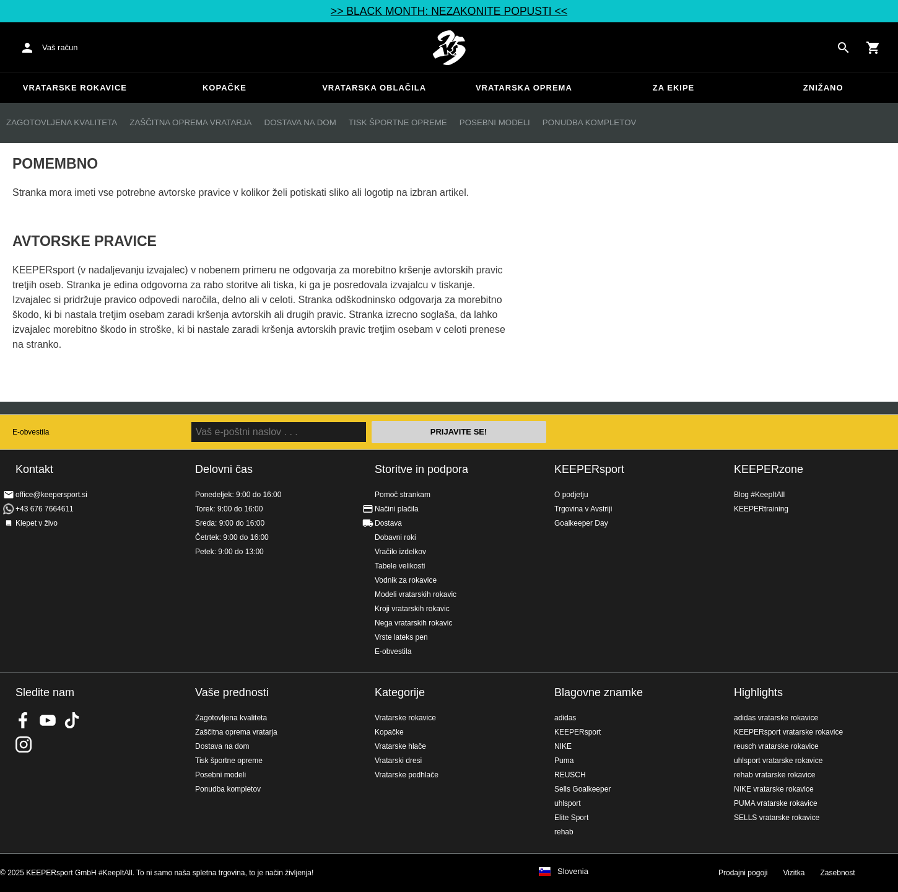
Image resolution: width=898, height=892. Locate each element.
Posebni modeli (495, 122)
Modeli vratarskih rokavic (415, 594)
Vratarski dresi (398, 760)
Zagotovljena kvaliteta (61, 122)
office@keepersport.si (51, 494)
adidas (565, 717)
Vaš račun (60, 47)
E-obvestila (30, 432)
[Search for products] (843, 47)
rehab (563, 832)
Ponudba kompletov (590, 122)
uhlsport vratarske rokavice (778, 760)
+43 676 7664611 (44, 509)
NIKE (563, 746)
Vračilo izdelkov (400, 551)
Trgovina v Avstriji (583, 509)
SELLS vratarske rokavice (776, 817)
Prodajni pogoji (742, 872)
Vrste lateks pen (401, 637)
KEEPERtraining (761, 509)
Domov (449, 47)
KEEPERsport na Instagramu (23, 744)
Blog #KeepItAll (759, 494)
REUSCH (570, 775)
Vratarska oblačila (374, 87)
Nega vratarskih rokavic (413, 623)
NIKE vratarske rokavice (774, 789)
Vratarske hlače (400, 746)
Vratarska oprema (524, 87)
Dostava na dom (300, 122)
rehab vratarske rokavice (774, 775)
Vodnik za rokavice (406, 580)
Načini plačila (397, 509)
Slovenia (572, 871)
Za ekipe (673, 87)
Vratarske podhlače (406, 775)
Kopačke (224, 87)
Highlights (758, 692)
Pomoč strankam (402, 494)
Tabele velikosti (400, 566)
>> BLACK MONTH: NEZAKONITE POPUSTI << (449, 11)
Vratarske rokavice (75, 87)
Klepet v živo (36, 523)
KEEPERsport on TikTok (72, 720)
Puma (563, 760)
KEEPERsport (589, 469)
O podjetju (571, 494)
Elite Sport (571, 817)
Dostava (388, 523)
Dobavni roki (395, 537)
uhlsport (567, 803)
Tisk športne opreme (398, 122)
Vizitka (793, 872)
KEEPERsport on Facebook (23, 720)
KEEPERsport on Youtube (48, 720)
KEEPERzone (768, 469)
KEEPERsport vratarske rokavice (788, 732)
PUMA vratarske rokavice (775, 803)
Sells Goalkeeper (582, 789)
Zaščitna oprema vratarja (190, 122)
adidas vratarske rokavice (776, 717)
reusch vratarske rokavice (776, 746)
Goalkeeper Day (581, 523)
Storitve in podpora (421, 469)
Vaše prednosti (232, 692)
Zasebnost (838, 872)
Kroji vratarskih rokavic (412, 608)
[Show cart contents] (873, 47)
